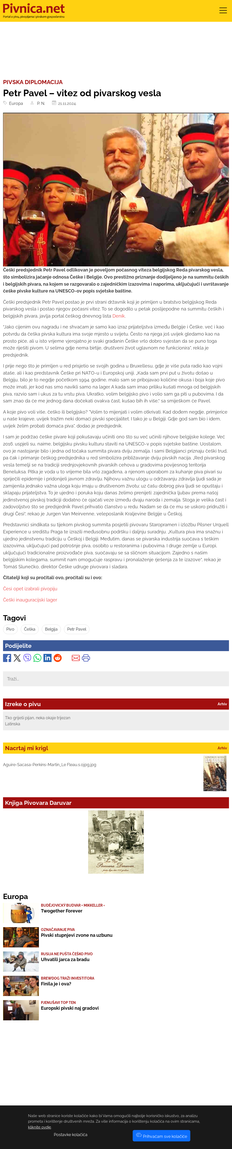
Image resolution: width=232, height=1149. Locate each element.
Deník (118, 316)
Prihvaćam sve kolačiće (161, 1136)
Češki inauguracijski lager (30, 599)
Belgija (51, 629)
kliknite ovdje (39, 1127)
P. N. (40, 103)
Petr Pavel (76, 629)
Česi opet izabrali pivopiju (30, 588)
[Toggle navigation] (223, 12)
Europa (15, 103)
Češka (29, 629)
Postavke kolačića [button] (70, 1134)
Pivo (10, 629)
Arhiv (222, 704)
